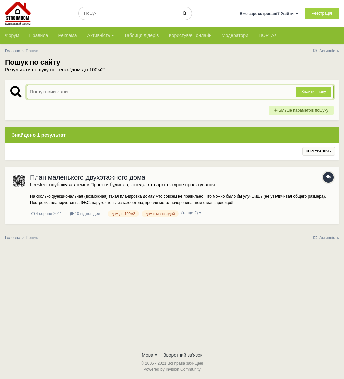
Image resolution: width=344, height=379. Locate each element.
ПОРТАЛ (268, 35)
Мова (149, 355)
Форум (12, 35)
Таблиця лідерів (141, 35)
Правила (38, 35)
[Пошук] (128, 13)
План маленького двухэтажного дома (87, 177)
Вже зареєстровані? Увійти (269, 13)
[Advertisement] (172, 298)
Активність (100, 35)
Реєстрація (322, 13)
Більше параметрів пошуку (301, 110)
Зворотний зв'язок (182, 355)
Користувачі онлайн (190, 35)
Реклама (67, 35)
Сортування (319, 151)
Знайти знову (313, 91)
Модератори (235, 35)
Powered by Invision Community (171, 369)
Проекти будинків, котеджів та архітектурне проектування (152, 184)
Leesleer (39, 184)
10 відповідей (85, 213)
